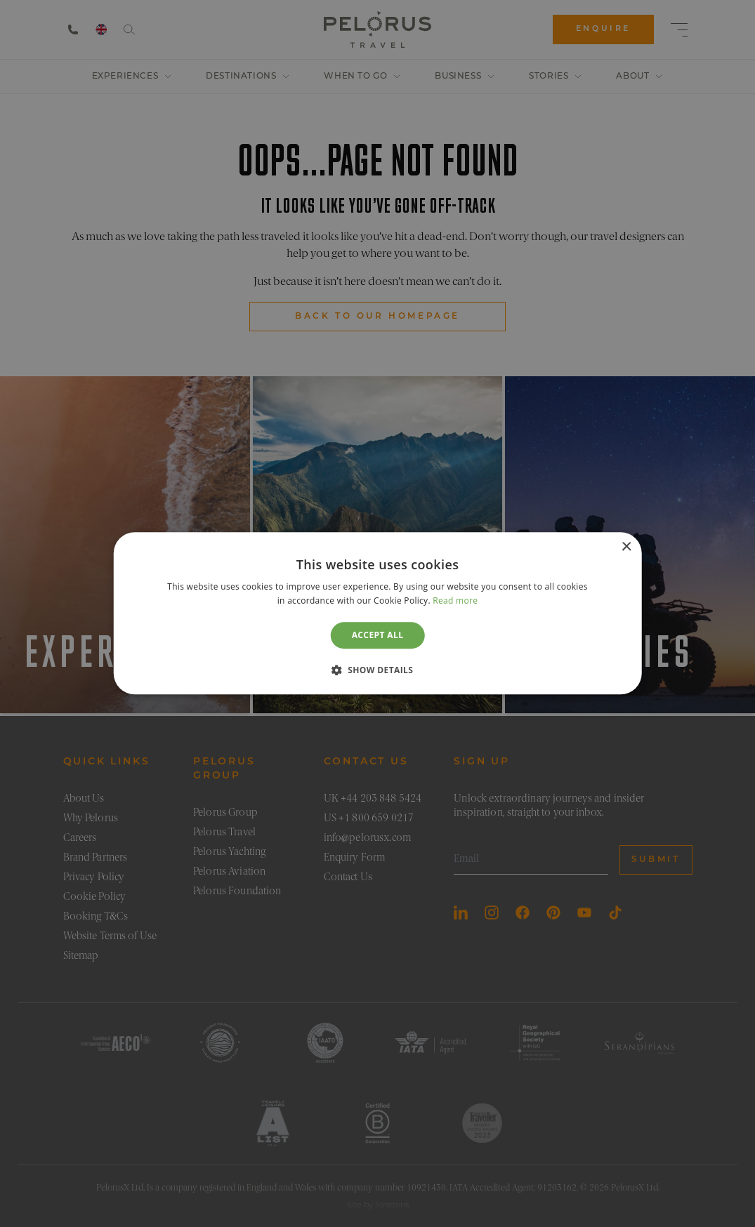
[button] (378, 670)
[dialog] (377, 613)
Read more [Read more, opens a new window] (455, 601)
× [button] (626, 547)
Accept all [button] (378, 635)
